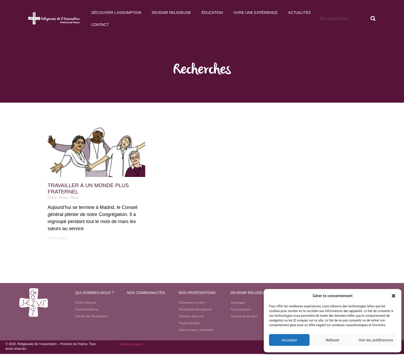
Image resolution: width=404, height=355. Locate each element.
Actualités (299, 12)
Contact (100, 25)
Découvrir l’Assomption (116, 12)
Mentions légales (131, 344)
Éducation (212, 12)
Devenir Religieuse (171, 12)
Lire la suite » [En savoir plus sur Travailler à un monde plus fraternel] (58, 238)
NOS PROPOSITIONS (197, 293)
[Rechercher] (373, 19)
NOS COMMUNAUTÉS (146, 293)
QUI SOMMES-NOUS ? (94, 293)
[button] (393, 295)
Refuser (333, 340)
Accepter (289, 340)
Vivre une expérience (255, 12)
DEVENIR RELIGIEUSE (250, 293)
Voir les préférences (375, 340)
